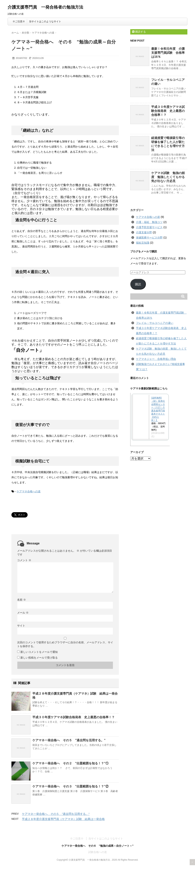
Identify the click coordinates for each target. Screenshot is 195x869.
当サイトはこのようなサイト (45, 21)
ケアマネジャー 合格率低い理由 (156, 358)
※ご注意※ (19, 21)
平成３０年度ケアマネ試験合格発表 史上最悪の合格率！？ (73, 717)
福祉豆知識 (142, 242)
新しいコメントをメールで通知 (39, 651)
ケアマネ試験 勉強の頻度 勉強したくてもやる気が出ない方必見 (168, 177)
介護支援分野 (144, 232)
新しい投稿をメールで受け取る (39, 657)
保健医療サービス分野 (149, 237)
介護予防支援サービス (149, 227)
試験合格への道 (97, 852)
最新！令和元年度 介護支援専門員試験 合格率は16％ (168, 52)
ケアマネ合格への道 (29, 491)
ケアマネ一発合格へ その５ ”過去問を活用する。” (68, 740)
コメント (24, 560)
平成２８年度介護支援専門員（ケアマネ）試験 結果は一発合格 (63, 819)
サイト (21, 625)
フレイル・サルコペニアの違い (154, 322)
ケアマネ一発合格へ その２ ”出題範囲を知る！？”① (70, 763)
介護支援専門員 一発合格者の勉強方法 (45, 7)
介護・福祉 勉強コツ (149, 222)
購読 (138, 284)
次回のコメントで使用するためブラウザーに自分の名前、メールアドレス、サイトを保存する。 (65, 644)
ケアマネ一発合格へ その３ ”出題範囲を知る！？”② (70, 786)
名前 (21, 599)
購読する (139, 31)
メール (23, 612)
